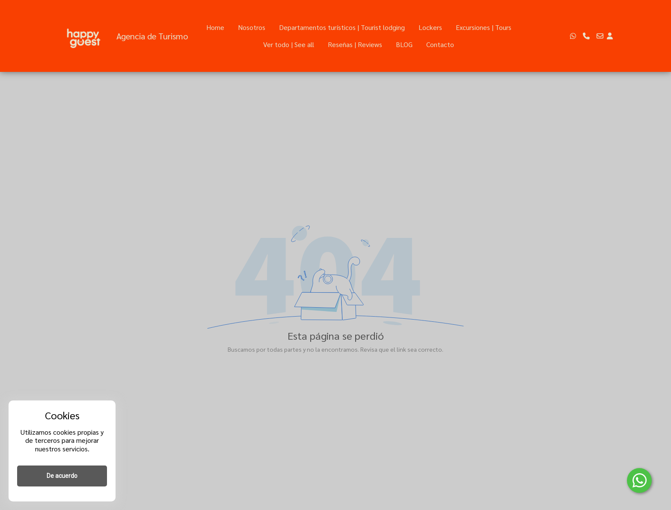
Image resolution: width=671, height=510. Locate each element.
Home (215, 27)
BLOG (404, 44)
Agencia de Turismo (152, 36)
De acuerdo (62, 475)
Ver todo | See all (288, 44)
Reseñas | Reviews (355, 44)
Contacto (440, 44)
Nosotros (251, 27)
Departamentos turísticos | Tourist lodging (342, 27)
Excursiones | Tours (483, 27)
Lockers (430, 27)
